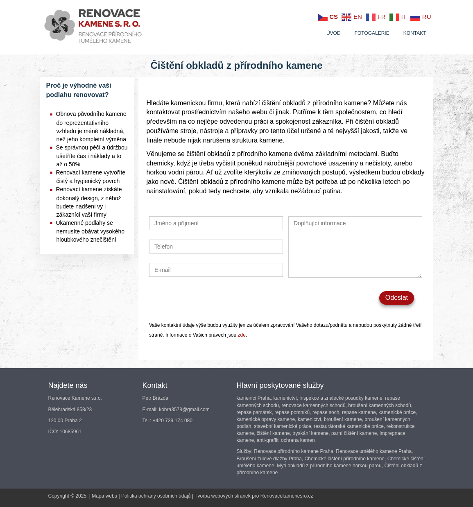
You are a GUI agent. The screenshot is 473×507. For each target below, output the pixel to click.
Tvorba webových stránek (223, 496)
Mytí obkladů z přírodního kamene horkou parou (329, 466)
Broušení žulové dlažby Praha (269, 459)
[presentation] (211, 299)
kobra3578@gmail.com (184, 409)
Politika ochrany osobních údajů (155, 496)
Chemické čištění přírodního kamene (345, 459)
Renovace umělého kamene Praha (374, 451)
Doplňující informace (355, 247)
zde (242, 335)
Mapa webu (104, 496)
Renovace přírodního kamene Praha (293, 451)
